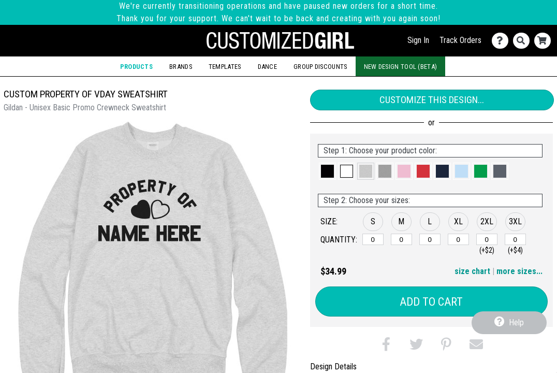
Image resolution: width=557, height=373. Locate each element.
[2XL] (486, 239)
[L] (430, 239)
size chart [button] (472, 271)
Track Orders (460, 40)
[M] (401, 239)
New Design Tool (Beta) (400, 66)
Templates (225, 66)
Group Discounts (320, 66)
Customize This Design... (431, 100)
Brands (180, 66)
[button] (327, 171)
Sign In (418, 40)
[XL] (458, 239)
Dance (267, 66)
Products (136, 66)
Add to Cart (431, 301)
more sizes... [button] (519, 271)
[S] (373, 239)
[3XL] (515, 239)
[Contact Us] (502, 41)
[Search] (523, 41)
